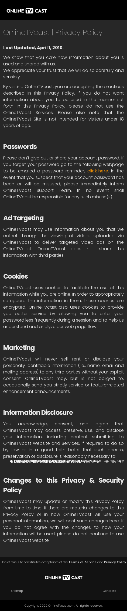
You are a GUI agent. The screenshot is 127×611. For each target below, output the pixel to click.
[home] (26, 10)
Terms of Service (82, 562)
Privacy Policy (115, 562)
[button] (115, 10)
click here (97, 171)
